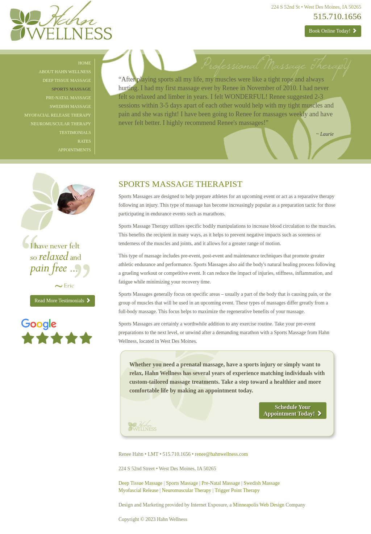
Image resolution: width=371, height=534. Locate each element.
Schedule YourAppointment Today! (292, 410)
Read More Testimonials (62, 300)
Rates (84, 141)
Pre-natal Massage (68, 97)
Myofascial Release (138, 490)
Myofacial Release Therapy (57, 115)
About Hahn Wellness (65, 71)
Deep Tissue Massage (67, 80)
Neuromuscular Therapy (61, 123)
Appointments (74, 149)
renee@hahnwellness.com (221, 454)
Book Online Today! (333, 31)
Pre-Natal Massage (220, 483)
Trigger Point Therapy (237, 490)
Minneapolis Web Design (258, 505)
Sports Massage (71, 89)
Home (84, 63)
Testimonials (75, 132)
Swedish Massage (70, 106)
